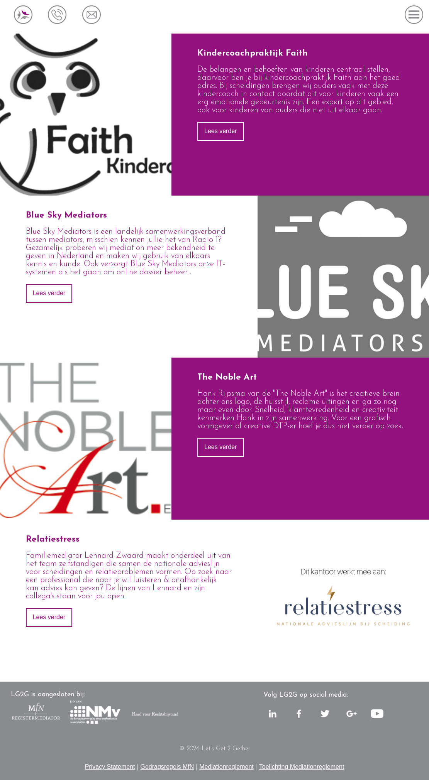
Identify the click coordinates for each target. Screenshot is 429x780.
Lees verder (220, 131)
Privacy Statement (110, 766)
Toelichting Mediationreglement (301, 766)
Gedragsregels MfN (167, 766)
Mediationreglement (226, 766)
